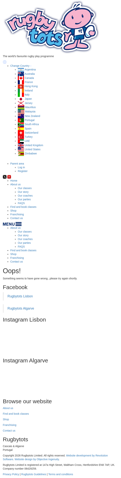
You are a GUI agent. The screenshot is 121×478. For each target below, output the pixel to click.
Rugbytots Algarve (20, 308)
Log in (21, 167)
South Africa (32, 124)
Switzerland (31, 132)
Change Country (19, 65)
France (29, 82)
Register (23, 171)
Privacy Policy (11, 474)
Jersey (28, 103)
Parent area (17, 163)
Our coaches (25, 195)
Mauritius (30, 107)
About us (15, 184)
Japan (28, 98)
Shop (13, 210)
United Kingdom (34, 145)
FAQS (21, 203)
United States (32, 149)
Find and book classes (23, 206)
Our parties (24, 199)
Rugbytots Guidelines (33, 474)
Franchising (17, 214)
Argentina (30, 69)
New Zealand (32, 115)
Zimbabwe (31, 153)
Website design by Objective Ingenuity (37, 459)
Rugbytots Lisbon (20, 296)
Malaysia (30, 111)
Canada (29, 77)
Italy (27, 94)
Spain (28, 128)
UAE (27, 140)
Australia (30, 73)
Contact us (16, 218)
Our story (23, 191)
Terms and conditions (60, 474)
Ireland (29, 90)
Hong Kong (31, 86)
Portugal (29, 120)
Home (13, 180)
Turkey (29, 136)
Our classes (25, 188)
